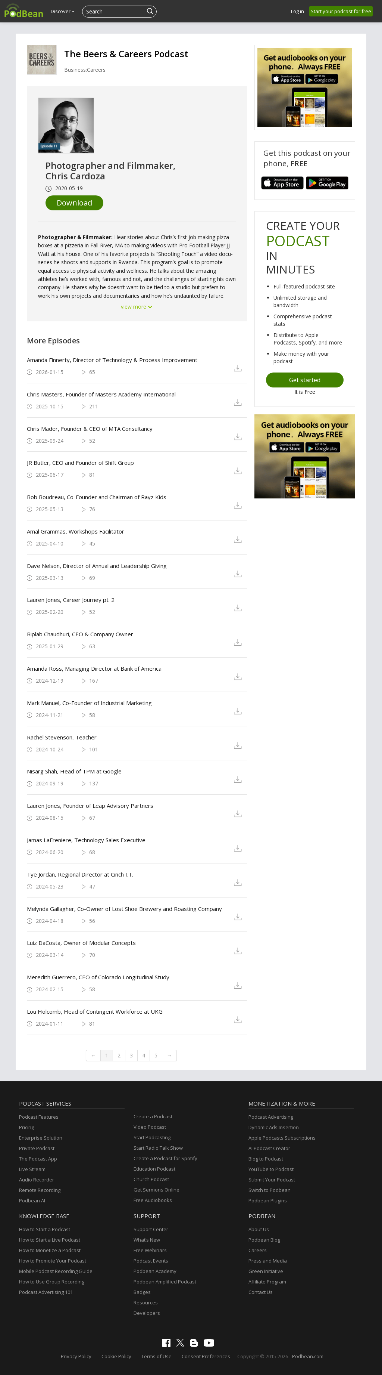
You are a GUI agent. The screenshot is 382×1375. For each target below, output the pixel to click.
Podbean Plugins (267, 1200)
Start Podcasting (152, 1137)
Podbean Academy (155, 1271)
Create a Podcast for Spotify (165, 1158)
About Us (258, 1229)
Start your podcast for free (341, 11)
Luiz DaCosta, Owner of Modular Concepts (81, 942)
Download (74, 203)
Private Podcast (36, 1148)
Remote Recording (39, 1190)
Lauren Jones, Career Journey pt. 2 (71, 599)
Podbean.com (307, 1356)
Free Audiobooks (153, 1200)
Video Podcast (150, 1127)
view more (137, 306)
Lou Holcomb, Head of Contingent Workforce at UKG (95, 1011)
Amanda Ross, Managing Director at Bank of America (94, 668)
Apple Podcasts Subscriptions (282, 1137)
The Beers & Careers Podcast (126, 53)
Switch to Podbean (269, 1190)
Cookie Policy (116, 1356)
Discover (63, 11)
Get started (304, 380)
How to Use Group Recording (51, 1281)
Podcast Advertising (270, 1116)
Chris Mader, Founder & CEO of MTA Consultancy (90, 428)
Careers (257, 1250)
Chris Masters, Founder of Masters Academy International (101, 394)
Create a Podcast (153, 1116)
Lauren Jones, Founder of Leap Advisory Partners (90, 805)
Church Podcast (151, 1179)
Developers (147, 1313)
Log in (297, 11)
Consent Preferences (206, 1356)
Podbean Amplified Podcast (165, 1281)
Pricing (26, 1127)
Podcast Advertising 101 (46, 1292)
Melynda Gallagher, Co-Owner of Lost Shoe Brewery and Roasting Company (124, 908)
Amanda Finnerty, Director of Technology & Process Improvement (112, 359)
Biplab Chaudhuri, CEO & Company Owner (80, 634)
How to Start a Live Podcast (49, 1239)
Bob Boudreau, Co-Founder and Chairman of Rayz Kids (96, 497)
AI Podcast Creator (269, 1148)
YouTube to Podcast (271, 1169)
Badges (142, 1292)
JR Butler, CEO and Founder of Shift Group (80, 462)
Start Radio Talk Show (158, 1147)
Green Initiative (265, 1271)
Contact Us (260, 1292)
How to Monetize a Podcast (50, 1250)
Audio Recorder (36, 1179)
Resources (146, 1302)
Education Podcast (154, 1168)
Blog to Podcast (265, 1158)
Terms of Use (156, 1356)
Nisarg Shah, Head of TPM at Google (74, 771)
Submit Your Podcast (271, 1179)
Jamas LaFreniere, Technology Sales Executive (86, 840)
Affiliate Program (267, 1281)
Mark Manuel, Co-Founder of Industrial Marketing (89, 702)
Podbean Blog (264, 1239)
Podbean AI (32, 1200)
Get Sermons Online (156, 1189)
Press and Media (267, 1260)
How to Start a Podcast (44, 1229)
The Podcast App (38, 1158)
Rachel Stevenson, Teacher (62, 737)
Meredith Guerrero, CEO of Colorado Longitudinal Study (98, 977)
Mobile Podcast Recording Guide (56, 1271)
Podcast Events (151, 1260)
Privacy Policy (76, 1356)
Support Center (151, 1229)
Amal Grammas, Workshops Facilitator (75, 531)
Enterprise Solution (40, 1137)
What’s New (147, 1239)
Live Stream (32, 1169)
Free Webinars (150, 1250)
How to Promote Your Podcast (52, 1260)
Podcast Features (39, 1116)
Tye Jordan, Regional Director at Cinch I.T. (80, 874)
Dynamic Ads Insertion (273, 1127)
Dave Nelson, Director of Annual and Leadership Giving (97, 565)
